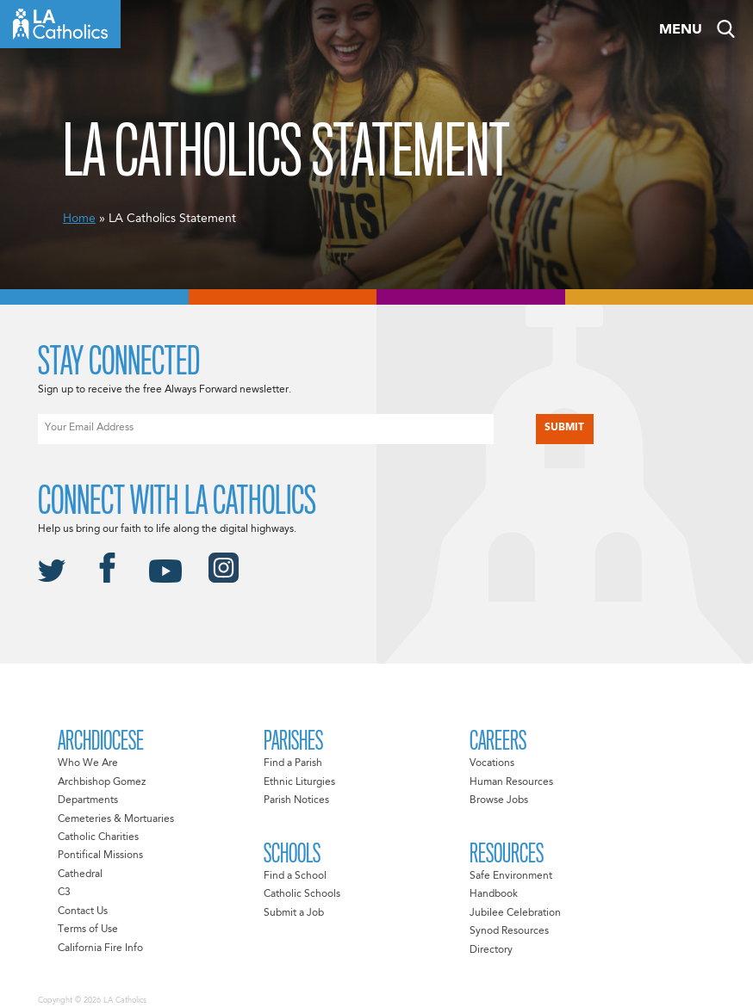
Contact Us (83, 911)
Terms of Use (88, 929)
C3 (64, 892)
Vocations (492, 763)
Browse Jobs (499, 800)
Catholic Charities (98, 837)
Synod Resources (509, 931)
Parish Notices (296, 800)
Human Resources (511, 782)
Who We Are (88, 763)
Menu (680, 30)
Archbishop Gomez (102, 782)
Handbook (494, 894)
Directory (491, 950)
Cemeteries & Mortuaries (116, 819)
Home (79, 219)
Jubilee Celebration (515, 913)
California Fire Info (100, 948)
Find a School (295, 876)
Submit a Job (294, 913)
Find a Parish (293, 763)
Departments (88, 800)
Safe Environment (511, 876)
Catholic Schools (302, 894)
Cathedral (80, 874)
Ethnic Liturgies (299, 782)
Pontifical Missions (100, 855)
